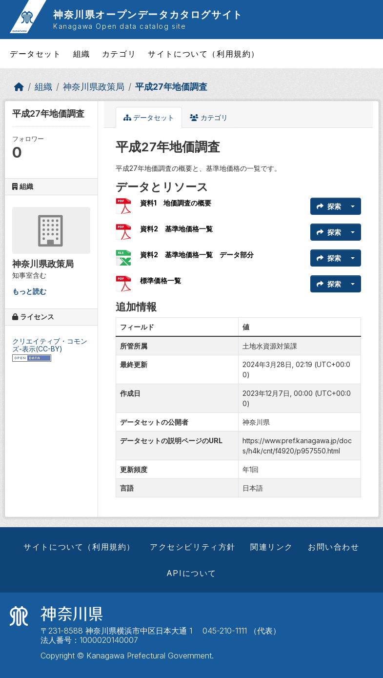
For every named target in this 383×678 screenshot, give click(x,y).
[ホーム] (19, 87)
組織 (81, 54)
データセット (35, 54)
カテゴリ (119, 54)
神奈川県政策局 (93, 87)
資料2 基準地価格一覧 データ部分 (197, 254)
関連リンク (271, 547)
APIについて (191, 573)
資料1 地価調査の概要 (175, 203)
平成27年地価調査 (171, 87)
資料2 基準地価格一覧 (176, 229)
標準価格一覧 (160, 280)
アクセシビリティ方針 (193, 547)
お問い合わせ (334, 547)
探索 (329, 206)
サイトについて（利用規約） (204, 54)
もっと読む (29, 291)
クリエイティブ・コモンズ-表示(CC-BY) (49, 345)
